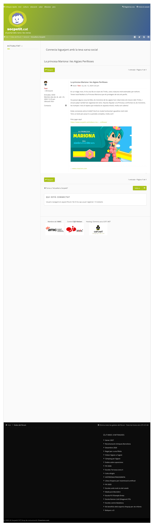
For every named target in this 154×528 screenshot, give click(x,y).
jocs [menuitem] (54, 7)
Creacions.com (43, 522)
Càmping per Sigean (112, 459)
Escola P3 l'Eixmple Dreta (114, 497)
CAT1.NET (107, 221)
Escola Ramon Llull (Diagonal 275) (118, 500)
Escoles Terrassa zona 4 (114, 470)
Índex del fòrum (20, 425)
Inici (9, 425)
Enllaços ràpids (11, 7)
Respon (50, 70)
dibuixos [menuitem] (48, 7)
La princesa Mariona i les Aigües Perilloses (69, 61)
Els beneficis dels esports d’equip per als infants (123, 508)
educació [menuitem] (34, 7)
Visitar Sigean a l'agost (113, 455)
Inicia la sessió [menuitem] (144, 7)
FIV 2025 (108, 485)
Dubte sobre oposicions (114, 463)
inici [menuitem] (20, 7)
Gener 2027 (109, 440)
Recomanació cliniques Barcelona (118, 444)
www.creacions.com (79, 168)
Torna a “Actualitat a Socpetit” (57, 187)
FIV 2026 (108, 466)
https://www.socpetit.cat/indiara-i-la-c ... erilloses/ (89, 122)
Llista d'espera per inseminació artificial (120, 481)
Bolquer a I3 (109, 512)
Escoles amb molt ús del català (116, 489)
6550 (53, 94)
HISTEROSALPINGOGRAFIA (115, 478)
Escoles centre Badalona (114, 504)
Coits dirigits (110, 474)
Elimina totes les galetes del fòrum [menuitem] (112, 425)
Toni (45, 88)
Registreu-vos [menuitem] (129, 7)
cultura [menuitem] (26, 7)
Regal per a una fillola (113, 451)
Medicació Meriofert (113, 493)
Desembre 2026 (111, 448)
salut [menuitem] (41, 7)
